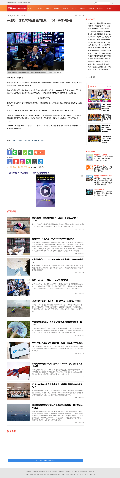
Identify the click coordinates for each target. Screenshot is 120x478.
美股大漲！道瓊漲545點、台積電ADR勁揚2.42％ (103, 37)
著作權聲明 (83, 471)
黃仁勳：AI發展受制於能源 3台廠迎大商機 (102, 34)
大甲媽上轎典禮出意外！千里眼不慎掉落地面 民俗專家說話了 (106, 107)
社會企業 (108, 8)
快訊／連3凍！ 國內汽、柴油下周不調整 (102, 45)
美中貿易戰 (27, 140)
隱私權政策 (75, 471)
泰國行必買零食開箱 (99, 165)
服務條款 (68, 471)
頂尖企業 (48, 8)
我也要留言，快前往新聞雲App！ (45, 460)
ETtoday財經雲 (90, 77)
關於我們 (42, 471)
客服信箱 (61, 471)
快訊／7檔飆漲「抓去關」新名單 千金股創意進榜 (104, 69)
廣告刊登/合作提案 (51, 471)
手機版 (20, 1)
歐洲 (42, 140)
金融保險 (56, 8)
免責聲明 (91, 471)
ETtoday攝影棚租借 (99, 189)
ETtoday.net (64, 474)
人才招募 (35, 471)
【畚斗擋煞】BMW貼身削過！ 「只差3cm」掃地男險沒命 (28, 173)
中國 (14, 140)
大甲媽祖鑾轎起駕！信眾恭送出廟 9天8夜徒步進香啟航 (106, 139)
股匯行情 (65, 8)
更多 (109, 86)
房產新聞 (99, 8)
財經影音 (82, 8)
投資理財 (31, 8)
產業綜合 (91, 8)
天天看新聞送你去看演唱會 (100, 155)
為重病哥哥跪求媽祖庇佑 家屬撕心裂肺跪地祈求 (106, 118)
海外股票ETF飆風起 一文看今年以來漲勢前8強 (103, 61)
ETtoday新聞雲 (11, 1)
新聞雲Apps (26, 1)
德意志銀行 (35, 140)
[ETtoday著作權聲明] (37, 167)
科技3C (74, 8)
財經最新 (39, 8)
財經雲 (17, 8)
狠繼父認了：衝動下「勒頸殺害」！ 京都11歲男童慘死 (106, 129)
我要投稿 (28, 471)
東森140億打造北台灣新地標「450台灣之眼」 (102, 67)
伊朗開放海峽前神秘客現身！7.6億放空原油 (101, 42)
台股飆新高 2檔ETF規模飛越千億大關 (100, 39)
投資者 (20, 140)
